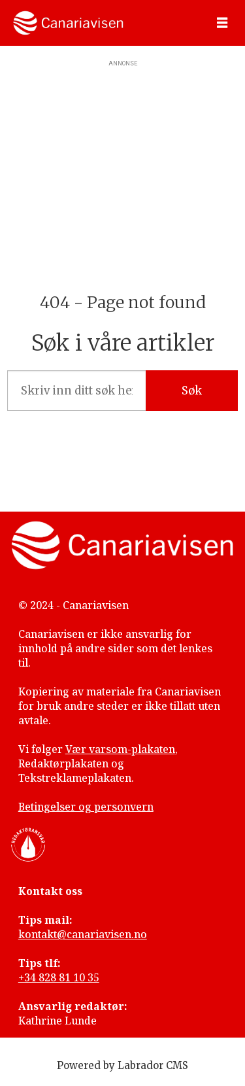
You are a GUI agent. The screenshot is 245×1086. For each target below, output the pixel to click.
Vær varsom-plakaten (120, 749)
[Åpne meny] (222, 23)
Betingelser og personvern (86, 806)
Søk (192, 391)
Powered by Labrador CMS (122, 1065)
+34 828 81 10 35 (58, 977)
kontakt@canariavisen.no (82, 934)
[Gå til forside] (68, 22)
